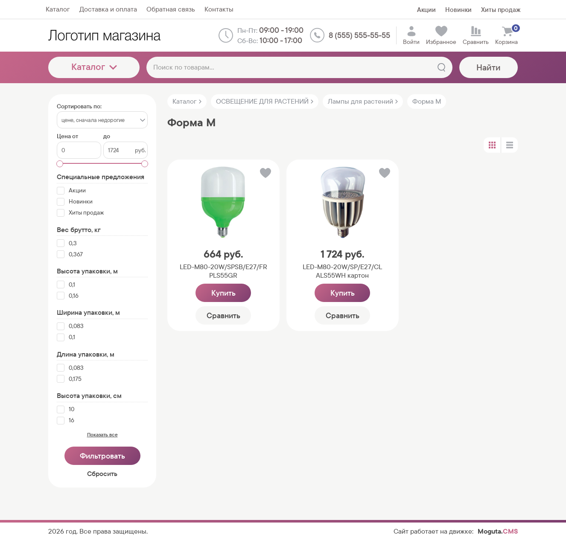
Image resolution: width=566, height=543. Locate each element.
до (106, 136)
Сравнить (223, 315)
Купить (223, 293)
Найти (488, 67)
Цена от (67, 136)
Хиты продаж (500, 10)
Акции (426, 10)
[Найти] (441, 67)
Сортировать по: (79, 106)
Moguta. (498, 531)
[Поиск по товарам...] (299, 67)
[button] (265, 174)
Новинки (458, 10)
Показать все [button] (102, 434)
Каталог (94, 67)
